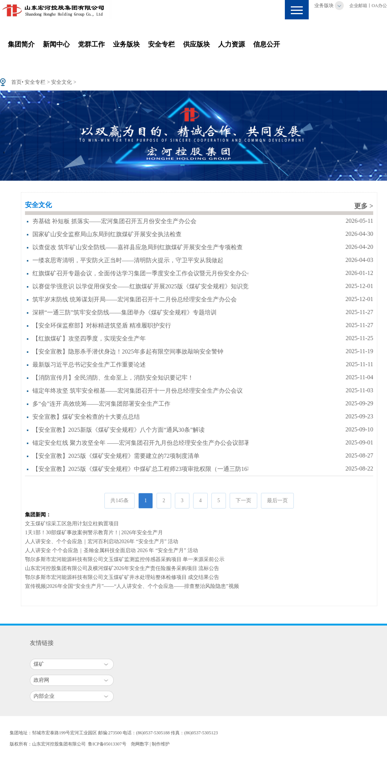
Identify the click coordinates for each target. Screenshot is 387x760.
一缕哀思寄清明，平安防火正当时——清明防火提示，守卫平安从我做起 (127, 260)
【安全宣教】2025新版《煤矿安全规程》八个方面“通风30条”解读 (118, 430)
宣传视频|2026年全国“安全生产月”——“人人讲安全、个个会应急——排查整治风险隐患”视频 (132, 586)
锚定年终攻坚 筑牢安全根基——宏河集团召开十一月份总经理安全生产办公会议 (137, 390)
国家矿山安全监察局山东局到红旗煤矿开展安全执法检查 (107, 234)
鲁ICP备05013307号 (107, 744)
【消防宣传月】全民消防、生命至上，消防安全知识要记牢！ (113, 377)
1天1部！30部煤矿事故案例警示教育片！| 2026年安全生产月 (94, 532)
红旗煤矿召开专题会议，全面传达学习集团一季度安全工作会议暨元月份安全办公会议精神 (151, 273)
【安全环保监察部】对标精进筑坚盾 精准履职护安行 (101, 325)
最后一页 (277, 500)
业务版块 (324, 5)
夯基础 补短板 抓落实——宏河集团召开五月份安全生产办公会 (114, 221)
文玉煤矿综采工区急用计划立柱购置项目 (72, 523)
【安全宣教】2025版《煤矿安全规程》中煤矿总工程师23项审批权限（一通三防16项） (145, 469)
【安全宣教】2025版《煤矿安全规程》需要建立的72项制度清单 (115, 456)
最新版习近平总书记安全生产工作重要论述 (89, 364)
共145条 (119, 500)
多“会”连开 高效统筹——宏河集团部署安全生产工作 (101, 403)
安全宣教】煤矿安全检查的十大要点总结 (86, 417)
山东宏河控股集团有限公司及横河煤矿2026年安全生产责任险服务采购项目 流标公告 (122, 568)
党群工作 (91, 44)
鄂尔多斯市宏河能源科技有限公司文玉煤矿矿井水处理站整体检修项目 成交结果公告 (122, 577)
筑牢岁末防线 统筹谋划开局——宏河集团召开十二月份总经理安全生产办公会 (134, 299)
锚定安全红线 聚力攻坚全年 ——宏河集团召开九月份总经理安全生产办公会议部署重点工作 (153, 443)
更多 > (363, 206)
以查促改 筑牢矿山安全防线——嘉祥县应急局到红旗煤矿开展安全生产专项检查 (137, 247)
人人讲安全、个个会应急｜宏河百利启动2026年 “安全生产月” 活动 (101, 541)
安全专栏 (161, 44)
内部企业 (44, 696)
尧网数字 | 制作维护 (150, 744)
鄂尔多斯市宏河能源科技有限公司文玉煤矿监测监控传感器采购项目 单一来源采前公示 (125, 559)
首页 (16, 82)
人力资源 (231, 44)
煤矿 (39, 664)
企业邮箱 (358, 5)
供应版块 (196, 44)
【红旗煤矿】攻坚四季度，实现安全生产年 (89, 338)
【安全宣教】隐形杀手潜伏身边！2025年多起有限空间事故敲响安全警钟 (127, 351)
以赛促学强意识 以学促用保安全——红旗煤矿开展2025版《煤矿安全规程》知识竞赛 (143, 286)
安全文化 (61, 82)
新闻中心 (56, 44)
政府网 (41, 680)
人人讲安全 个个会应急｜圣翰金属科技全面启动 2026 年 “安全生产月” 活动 (111, 550)
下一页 (243, 500)
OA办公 (379, 5)
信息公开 (266, 44)
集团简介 (21, 44)
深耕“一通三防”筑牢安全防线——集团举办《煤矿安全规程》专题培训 (124, 312)
